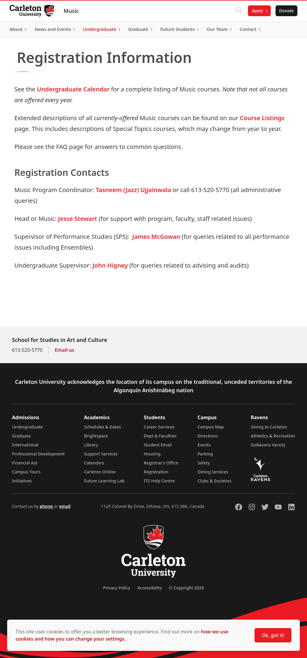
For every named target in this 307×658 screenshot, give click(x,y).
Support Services (101, 454)
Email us (64, 350)
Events (204, 445)
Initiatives (22, 481)
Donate (286, 10)
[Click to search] (239, 10)
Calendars (94, 463)
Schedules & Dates (102, 427)
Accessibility (149, 588)
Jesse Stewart (77, 219)
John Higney (110, 265)
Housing (152, 454)
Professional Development (38, 454)
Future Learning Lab (104, 481)
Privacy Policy (116, 588)
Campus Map (211, 427)
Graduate (21, 436)
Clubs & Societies (214, 481)
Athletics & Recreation (273, 436)
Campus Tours (26, 472)
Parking (205, 454)
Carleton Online (99, 472)
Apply (257, 10)
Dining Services (213, 472)
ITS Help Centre (159, 481)
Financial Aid (24, 463)
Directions (208, 436)
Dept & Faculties (160, 436)
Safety (204, 463)
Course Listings (262, 118)
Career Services (159, 427)
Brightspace (96, 436)
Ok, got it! (273, 635)
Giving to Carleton (269, 427)
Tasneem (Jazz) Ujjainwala (133, 190)
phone (47, 506)
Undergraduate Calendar (73, 89)
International (25, 445)
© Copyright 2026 (186, 588)
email (64, 506)
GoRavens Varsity (268, 445)
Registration (156, 472)
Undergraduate (27, 427)
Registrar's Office (161, 463)
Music (71, 10)
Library (91, 445)
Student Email (158, 445)
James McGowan (156, 237)
